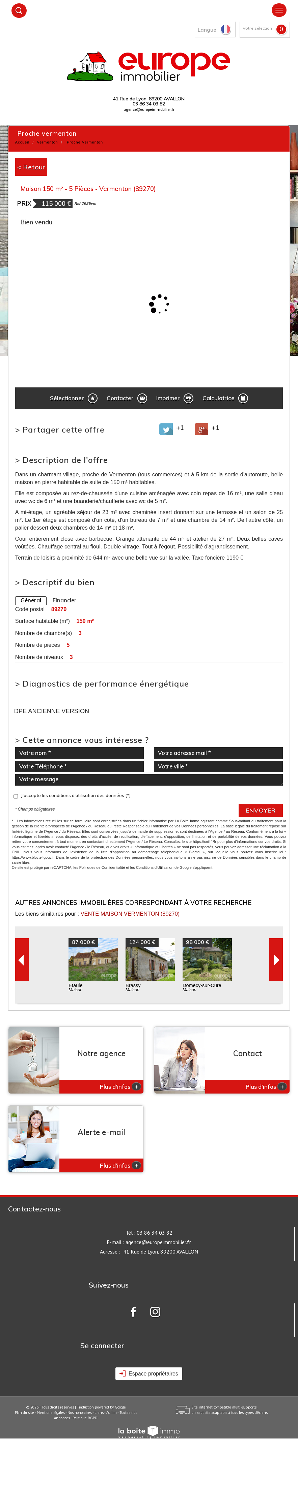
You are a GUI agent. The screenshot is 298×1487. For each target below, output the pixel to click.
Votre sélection (257, 28)
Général (31, 600)
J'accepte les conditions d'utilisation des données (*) (76, 795)
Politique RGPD (85, 1418)
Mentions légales (51, 1412)
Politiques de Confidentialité (102, 867)
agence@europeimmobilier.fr (149, 109)
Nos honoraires (79, 1412)
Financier (65, 600)
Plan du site (24, 1412)
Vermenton (47, 142)
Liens (99, 1412)
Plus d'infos (120, 1086)
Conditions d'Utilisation (154, 867)
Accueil (22, 142)
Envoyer (261, 810)
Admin (111, 1412)
